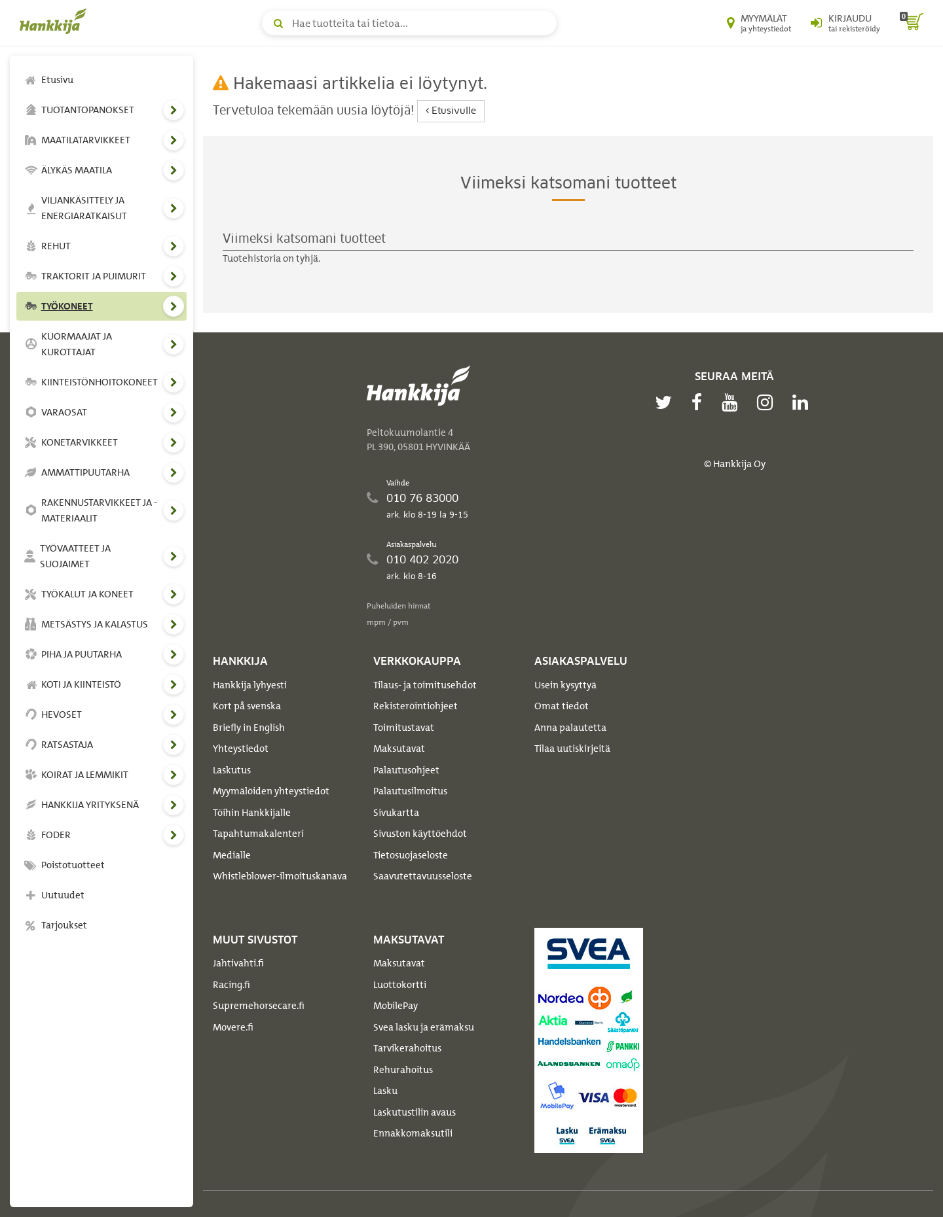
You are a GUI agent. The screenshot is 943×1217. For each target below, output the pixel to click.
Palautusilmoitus (410, 791)
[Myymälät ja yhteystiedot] (759, 23)
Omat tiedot (561, 706)
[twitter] (666, 402)
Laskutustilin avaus (414, 1112)
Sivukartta (396, 812)
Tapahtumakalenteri (258, 833)
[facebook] (700, 402)
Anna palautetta (570, 727)
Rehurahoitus (403, 1069)
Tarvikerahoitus (407, 1048)
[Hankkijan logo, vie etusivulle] (56, 21)
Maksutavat (399, 748)
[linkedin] (803, 402)
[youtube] (733, 402)
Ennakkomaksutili (413, 1133)
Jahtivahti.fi (238, 963)
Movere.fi (233, 1027)
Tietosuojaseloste (410, 855)
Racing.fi (231, 984)
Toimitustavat (403, 727)
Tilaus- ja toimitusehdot (425, 685)
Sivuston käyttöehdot (420, 833)
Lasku (385, 1090)
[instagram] (768, 402)
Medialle (232, 855)
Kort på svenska (247, 706)
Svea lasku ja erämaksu (423, 1027)
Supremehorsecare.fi (259, 1005)
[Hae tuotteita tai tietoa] (409, 22)
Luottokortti (399, 984)
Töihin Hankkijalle (252, 812)
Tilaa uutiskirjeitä (572, 748)
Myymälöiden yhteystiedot (271, 791)
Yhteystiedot (240, 748)
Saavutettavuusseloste (422, 876)
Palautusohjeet (406, 770)
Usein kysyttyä (565, 685)
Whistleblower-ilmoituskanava (280, 876)
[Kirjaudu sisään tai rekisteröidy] (845, 23)
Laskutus (232, 770)
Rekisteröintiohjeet (415, 706)
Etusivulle (451, 111)
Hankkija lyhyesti (250, 685)
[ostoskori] (911, 23)
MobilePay (395, 1005)
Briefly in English (249, 727)
